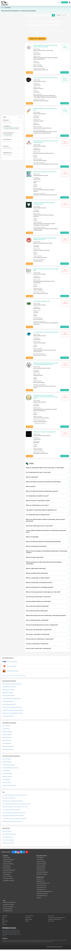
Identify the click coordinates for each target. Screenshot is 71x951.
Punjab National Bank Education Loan (44, 891)
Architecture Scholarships (8, 859)
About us (4, 917)
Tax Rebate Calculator (7, 908)
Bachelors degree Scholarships (9, 686)
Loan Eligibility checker (7, 910)
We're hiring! (4, 915)
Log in (59, 2)
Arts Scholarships (6, 857)
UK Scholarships (5, 728)
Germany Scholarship (41, 861)
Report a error (51, 921)
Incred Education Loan (41, 889)
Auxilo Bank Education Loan (42, 893)
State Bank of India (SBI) (9, 662)
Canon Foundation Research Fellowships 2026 (45, 77)
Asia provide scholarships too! (8, 798)
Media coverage (28, 919)
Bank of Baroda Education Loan (43, 883)
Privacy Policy (28, 917)
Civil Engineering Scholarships (8, 764)
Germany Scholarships (7, 731)
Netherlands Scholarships (7, 749)
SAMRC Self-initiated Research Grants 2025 (44, 171)
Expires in (65, 47)
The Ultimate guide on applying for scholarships (12, 801)
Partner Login (51, 915)
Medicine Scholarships (7, 776)
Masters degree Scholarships (8, 689)
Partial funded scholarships (8, 840)
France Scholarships (6, 743)
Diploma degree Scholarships (8, 695)
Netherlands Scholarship (42, 874)
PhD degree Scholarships (7, 701)
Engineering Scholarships (8, 863)
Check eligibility (64, 72)
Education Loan (40, 879)
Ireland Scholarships (6, 740)
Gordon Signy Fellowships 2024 (41, 301)
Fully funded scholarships (7, 837)
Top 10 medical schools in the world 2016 (11, 809)
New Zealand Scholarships (8, 746)
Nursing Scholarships (6, 761)
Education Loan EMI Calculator (9, 902)
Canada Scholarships (6, 737)
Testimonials (5, 921)
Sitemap (27, 921)
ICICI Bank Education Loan (42, 895)
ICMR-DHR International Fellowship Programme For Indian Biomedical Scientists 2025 (45, 363)
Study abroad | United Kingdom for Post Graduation (13, 815)
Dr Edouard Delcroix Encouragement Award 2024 (46, 332)
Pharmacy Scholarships (7, 773)
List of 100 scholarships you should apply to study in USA (14, 795)
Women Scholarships (6, 831)
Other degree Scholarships (8, 716)
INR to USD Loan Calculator (8, 904)
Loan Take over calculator (8, 906)
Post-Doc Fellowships (7, 876)
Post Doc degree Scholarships (8, 704)
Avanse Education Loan (41, 885)
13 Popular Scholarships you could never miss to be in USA (14, 806)
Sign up (64, 2)
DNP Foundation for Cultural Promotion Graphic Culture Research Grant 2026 (45, 46)
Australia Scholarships (7, 734)
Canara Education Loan (41, 887)
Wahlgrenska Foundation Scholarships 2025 (44, 432)
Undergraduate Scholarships (9, 870)
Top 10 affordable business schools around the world (13, 812)
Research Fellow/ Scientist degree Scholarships (12, 713)
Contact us (4, 924)
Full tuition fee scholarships (8, 842)
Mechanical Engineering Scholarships (10, 767)
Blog (3, 919)
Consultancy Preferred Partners (54, 919)
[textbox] (19, 128)
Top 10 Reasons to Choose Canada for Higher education (14, 818)
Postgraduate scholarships (8, 880)
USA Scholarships (6, 725)
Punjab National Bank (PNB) (10, 671)
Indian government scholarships (9, 834)
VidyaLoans (39, 897)
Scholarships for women (8, 878)
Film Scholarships (6, 770)
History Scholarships (6, 782)
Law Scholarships (6, 779)
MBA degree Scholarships (7, 692)
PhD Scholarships (6, 874)
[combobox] (12, 122)
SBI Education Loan (41, 881)
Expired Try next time (65, 142)
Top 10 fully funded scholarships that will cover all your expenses (16, 803)
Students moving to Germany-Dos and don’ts (11, 821)
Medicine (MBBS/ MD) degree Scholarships (11, 698)
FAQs (3, 922)
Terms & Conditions (29, 915)
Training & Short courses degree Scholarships (12, 707)
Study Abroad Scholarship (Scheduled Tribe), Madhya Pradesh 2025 (44, 238)
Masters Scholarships (7, 872)
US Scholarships (40, 857)
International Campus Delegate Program (56, 917)
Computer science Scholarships (9, 785)
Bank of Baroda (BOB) (9, 666)
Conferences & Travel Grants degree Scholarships (13, 710)
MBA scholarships (7, 868)
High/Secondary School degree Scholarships (12, 683)
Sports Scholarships (6, 759)
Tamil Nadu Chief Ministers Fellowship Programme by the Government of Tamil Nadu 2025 (45, 397)
